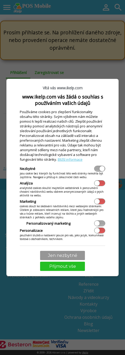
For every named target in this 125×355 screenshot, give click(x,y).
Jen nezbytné (62, 255)
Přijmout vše (62, 266)
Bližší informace (70, 159)
